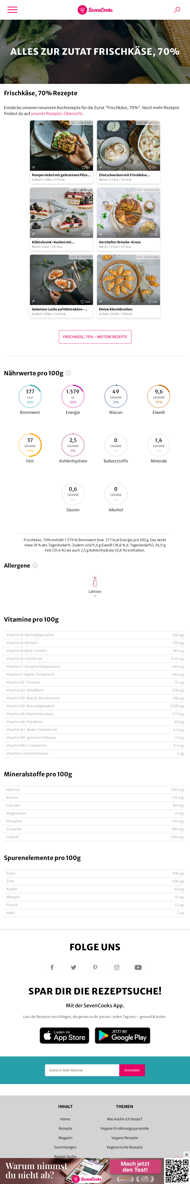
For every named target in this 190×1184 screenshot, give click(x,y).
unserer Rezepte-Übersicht (56, 113)
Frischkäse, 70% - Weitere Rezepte (95, 337)
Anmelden (132, 1070)
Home (65, 1119)
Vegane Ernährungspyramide (124, 1128)
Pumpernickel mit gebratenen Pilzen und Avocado (61, 175)
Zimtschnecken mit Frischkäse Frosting (123, 175)
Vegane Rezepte (124, 1138)
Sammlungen (65, 1147)
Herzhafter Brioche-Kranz (120, 242)
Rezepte (65, 1128)
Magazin (65, 1138)
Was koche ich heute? (124, 1119)
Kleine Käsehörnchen (115, 309)
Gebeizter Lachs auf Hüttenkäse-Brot (58, 309)
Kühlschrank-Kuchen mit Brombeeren (51, 242)
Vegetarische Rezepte (125, 1147)
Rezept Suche (65, 1156)
